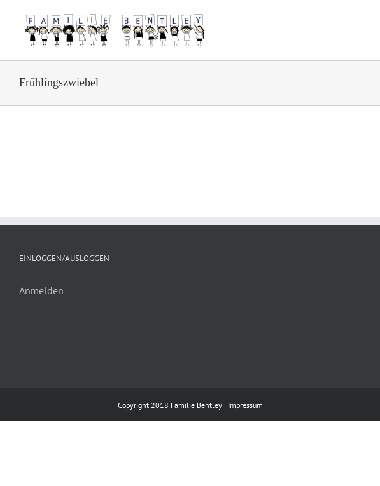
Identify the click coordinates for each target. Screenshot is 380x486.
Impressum (245, 405)
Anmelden (41, 290)
